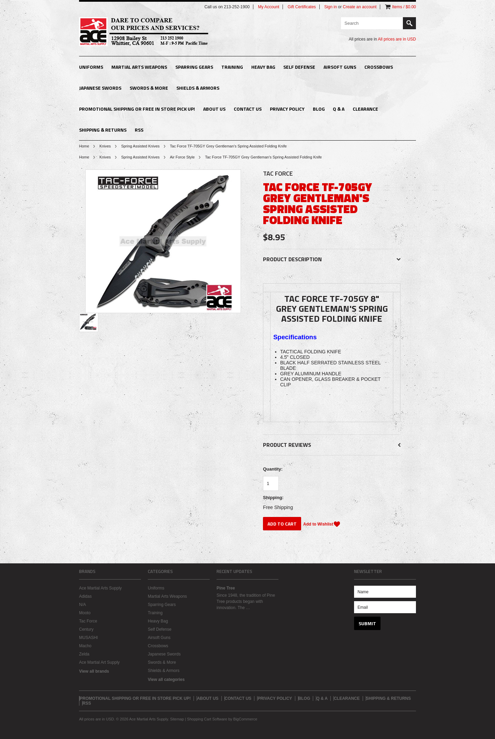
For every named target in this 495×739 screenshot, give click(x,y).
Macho (85, 645)
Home (84, 146)
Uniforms (91, 66)
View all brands (94, 671)
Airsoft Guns (339, 66)
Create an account (359, 6)
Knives (105, 146)
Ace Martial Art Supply (99, 662)
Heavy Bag (263, 66)
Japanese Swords (100, 87)
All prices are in (397, 39)
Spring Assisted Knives (140, 146)
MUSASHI (88, 637)
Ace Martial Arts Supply (100, 588)
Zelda (84, 654)
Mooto (84, 612)
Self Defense (299, 66)
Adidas (85, 596)
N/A (82, 604)
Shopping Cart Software (207, 719)
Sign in (330, 6)
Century (86, 629)
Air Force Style (182, 157)
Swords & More (149, 87)
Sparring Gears (194, 66)
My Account (268, 6)
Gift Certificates (302, 6)
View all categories (166, 679)
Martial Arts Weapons (139, 66)
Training (232, 66)
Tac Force (88, 621)
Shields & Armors (197, 87)
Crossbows (378, 66)
